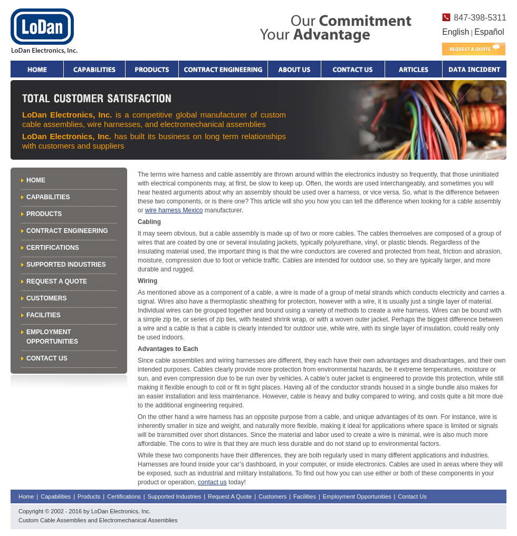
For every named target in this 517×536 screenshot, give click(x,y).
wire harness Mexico (174, 210)
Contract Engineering (223, 69)
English (455, 31)
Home (37, 69)
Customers (46, 298)
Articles (413, 69)
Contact (353, 69)
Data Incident (474, 69)
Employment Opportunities (357, 496)
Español (489, 31)
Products (152, 69)
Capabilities (94, 69)
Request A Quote (56, 281)
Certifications (52, 247)
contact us (212, 482)
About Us (294, 69)
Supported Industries (66, 264)
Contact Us (47, 358)
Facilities (43, 315)
